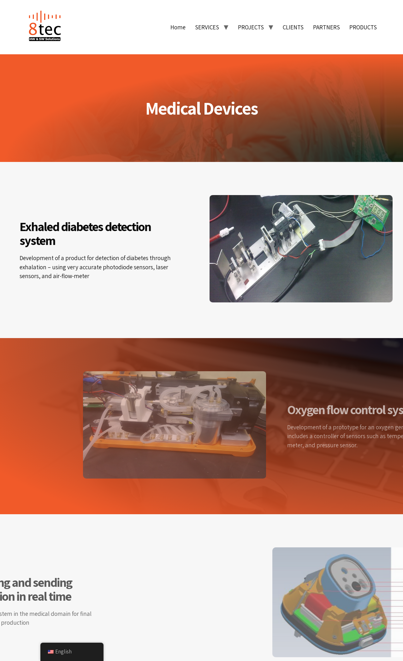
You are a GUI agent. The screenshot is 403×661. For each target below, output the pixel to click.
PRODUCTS (363, 27)
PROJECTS (251, 27)
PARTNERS (326, 27)
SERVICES (207, 27)
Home (178, 27)
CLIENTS (293, 27)
